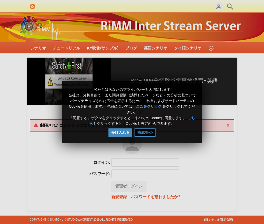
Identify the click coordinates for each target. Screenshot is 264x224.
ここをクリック (148, 107)
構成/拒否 (145, 132)
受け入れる (120, 132)
